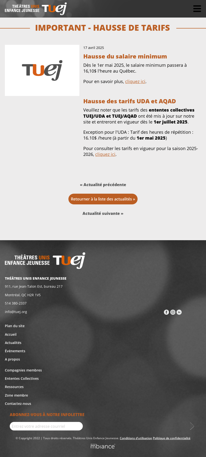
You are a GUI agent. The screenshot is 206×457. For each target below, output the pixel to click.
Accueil (11, 334)
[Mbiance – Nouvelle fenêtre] (103, 447)
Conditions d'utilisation (136, 438)
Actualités (13, 342)
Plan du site (15, 326)
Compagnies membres (23, 370)
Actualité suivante (102, 213)
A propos (12, 359)
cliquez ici (135, 81)
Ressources (14, 386)
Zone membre (16, 395)
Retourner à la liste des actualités (101, 199)
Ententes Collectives (22, 378)
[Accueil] (36, 8)
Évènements (15, 351)
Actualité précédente (105, 184)
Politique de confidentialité (171, 438)
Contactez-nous (18, 403)
